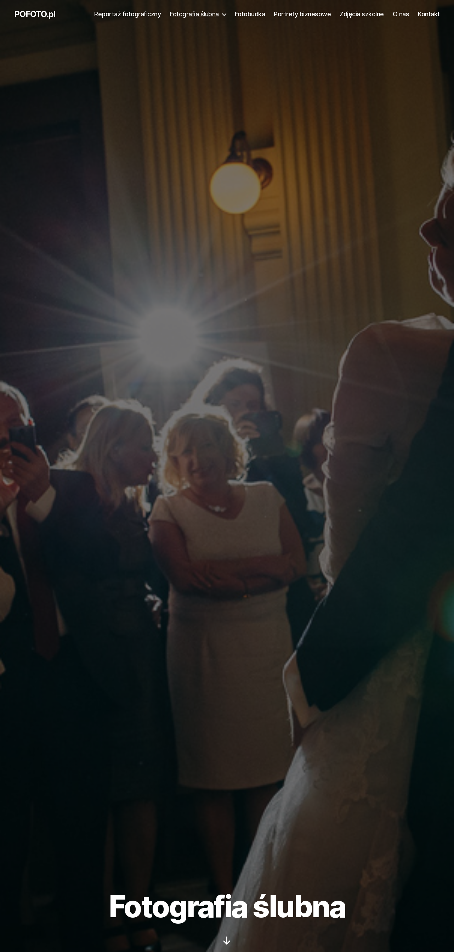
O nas (401, 14)
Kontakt (429, 14)
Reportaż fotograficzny (127, 14)
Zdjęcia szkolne (362, 14)
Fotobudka (250, 14)
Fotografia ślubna (194, 14)
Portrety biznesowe (302, 14)
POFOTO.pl (34, 14)
